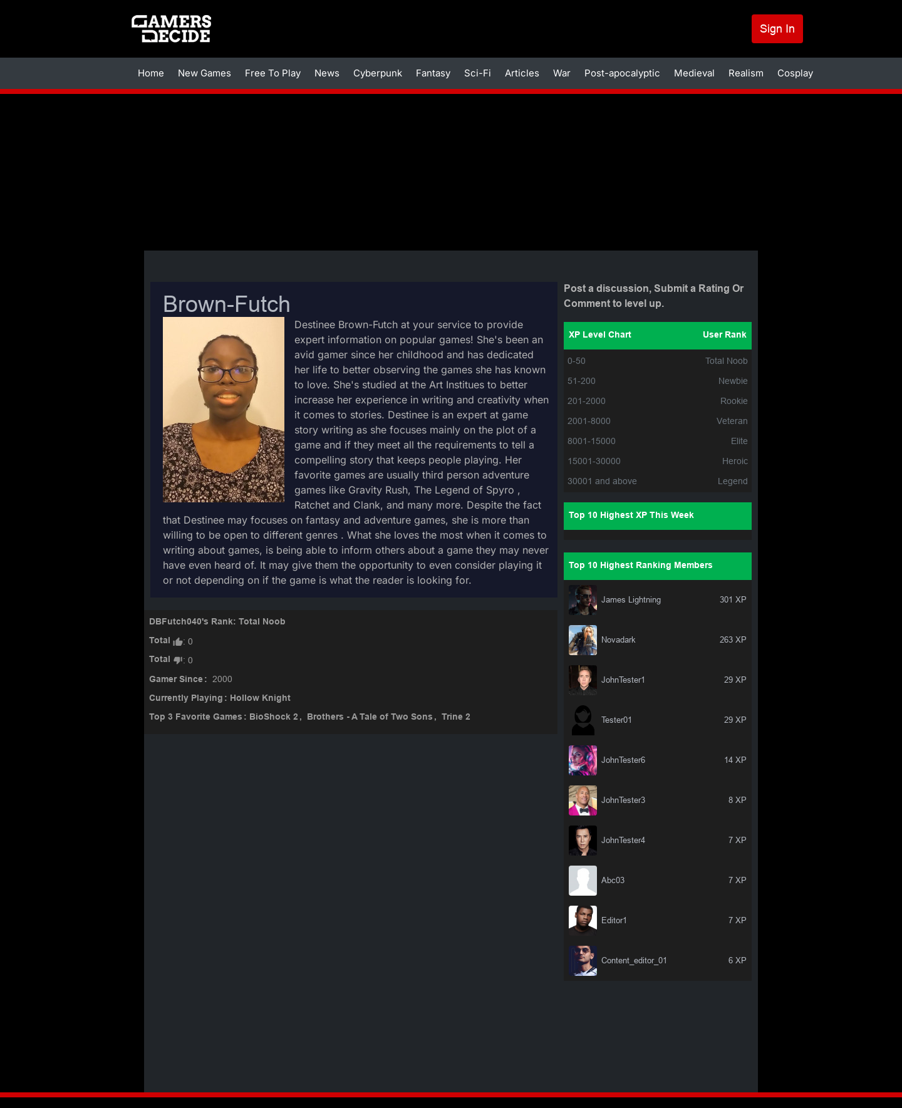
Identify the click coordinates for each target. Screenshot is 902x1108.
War (562, 73)
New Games (204, 73)
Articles (522, 73)
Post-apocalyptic (622, 73)
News (327, 73)
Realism (746, 73)
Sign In (777, 28)
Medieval (694, 73)
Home (151, 73)
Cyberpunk (377, 73)
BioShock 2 (273, 717)
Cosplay (795, 73)
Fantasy (433, 73)
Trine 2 (456, 717)
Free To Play (273, 73)
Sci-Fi (477, 73)
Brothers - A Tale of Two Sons (370, 717)
